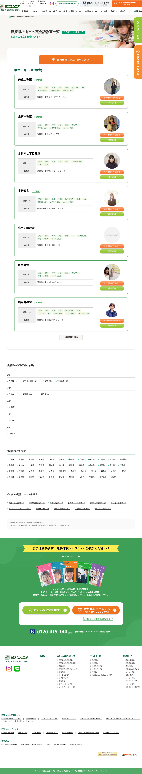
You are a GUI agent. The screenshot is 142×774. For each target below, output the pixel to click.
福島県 (71, 459)
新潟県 (51, 465)
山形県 (51, 459)
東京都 (21, 465)
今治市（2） (13, 381)
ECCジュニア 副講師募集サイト (91, 719)
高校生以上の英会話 (132, 669)
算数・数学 (129, 675)
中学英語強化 (130, 663)
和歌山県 (62, 471)
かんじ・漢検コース (118, 503)
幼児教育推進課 (31, 719)
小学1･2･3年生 (97, 666)
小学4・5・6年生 (92, 11)
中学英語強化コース (37, 503)
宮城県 (61, 459)
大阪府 (31, 471)
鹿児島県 (102, 477)
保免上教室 (25, 79)
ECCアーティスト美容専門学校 (32, 744)
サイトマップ (63, 678)
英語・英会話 (130, 660)
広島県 (103, 471)
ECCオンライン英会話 (111, 733)
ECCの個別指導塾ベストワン (11, 719)
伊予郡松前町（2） (30, 381)
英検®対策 (129, 666)
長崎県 (61, 477)
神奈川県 (123, 459)
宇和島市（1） (63, 381)
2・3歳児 (53, 11)
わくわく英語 (130, 672)
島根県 (83, 471)
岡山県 (93, 471)
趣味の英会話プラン (62, 509)
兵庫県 (41, 471)
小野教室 (23, 190)
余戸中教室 (25, 116)
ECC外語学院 (36, 733)
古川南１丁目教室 (29, 153)
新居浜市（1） (14, 407)
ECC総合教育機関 (8, 733)
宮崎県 (92, 477)
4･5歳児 (95, 663)
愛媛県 (21, 477)
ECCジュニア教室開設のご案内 (88, 733)
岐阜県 (92, 465)
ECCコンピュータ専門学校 (56, 744)
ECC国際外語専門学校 (9, 744)
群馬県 (102, 459)
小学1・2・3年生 (77, 11)
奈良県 (51, 471)
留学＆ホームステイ (69, 719)
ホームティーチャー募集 (67, 687)
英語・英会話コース (16, 503)
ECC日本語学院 (67, 733)
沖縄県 (113, 477)
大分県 (82, 477)
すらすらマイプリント (133, 681)
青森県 (21, 459)
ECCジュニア (22, 733)
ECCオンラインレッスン (49, 719)
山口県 (113, 471)
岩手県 (41, 459)
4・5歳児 (63, 11)
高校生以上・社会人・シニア (121, 11)
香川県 (11, 477)
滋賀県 (11, 471)
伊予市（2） (48, 381)
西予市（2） (46, 394)
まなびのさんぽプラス (133, 687)
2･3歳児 (95, 660)
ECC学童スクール (52, 733)
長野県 (41, 465)
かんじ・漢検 (130, 678)
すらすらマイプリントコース (20, 509)
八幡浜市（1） (14, 434)
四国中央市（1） (29, 394)
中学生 (104, 11)
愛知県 (112, 465)
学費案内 (62, 672)
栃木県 (92, 459)
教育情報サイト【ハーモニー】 (25, 721)
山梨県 (31, 465)
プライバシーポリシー (66, 684)
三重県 (122, 465)
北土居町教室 (26, 227)
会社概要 (62, 681)
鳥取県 (73, 471)
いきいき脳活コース (82, 509)
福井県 (82, 465)
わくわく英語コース (103, 509)
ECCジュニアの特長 (39, 11)
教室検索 (25, 11)
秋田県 (31, 459)
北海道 (11, 459)
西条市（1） (13, 394)
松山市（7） (13, 420)
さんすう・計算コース (76, 503)
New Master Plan (42, 509)
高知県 (31, 477)
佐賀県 (51, 477)
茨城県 (82, 459)
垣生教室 (23, 265)
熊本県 (71, 477)
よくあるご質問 (31, 3)
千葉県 (11, 465)
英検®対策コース (56, 503)
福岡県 (41, 477)
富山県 (61, 465)
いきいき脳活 (130, 684)
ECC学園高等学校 (76, 744)
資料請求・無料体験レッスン (68, 669)
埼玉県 (112, 459)
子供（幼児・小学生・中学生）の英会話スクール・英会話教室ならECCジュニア (68, 771)
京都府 (21, 471)
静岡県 (102, 465)
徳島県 (124, 471)
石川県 (71, 465)
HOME (42, 656)
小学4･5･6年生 (97, 669)
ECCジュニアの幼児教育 (67, 663)
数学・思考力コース (98, 503)
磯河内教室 (25, 302)
